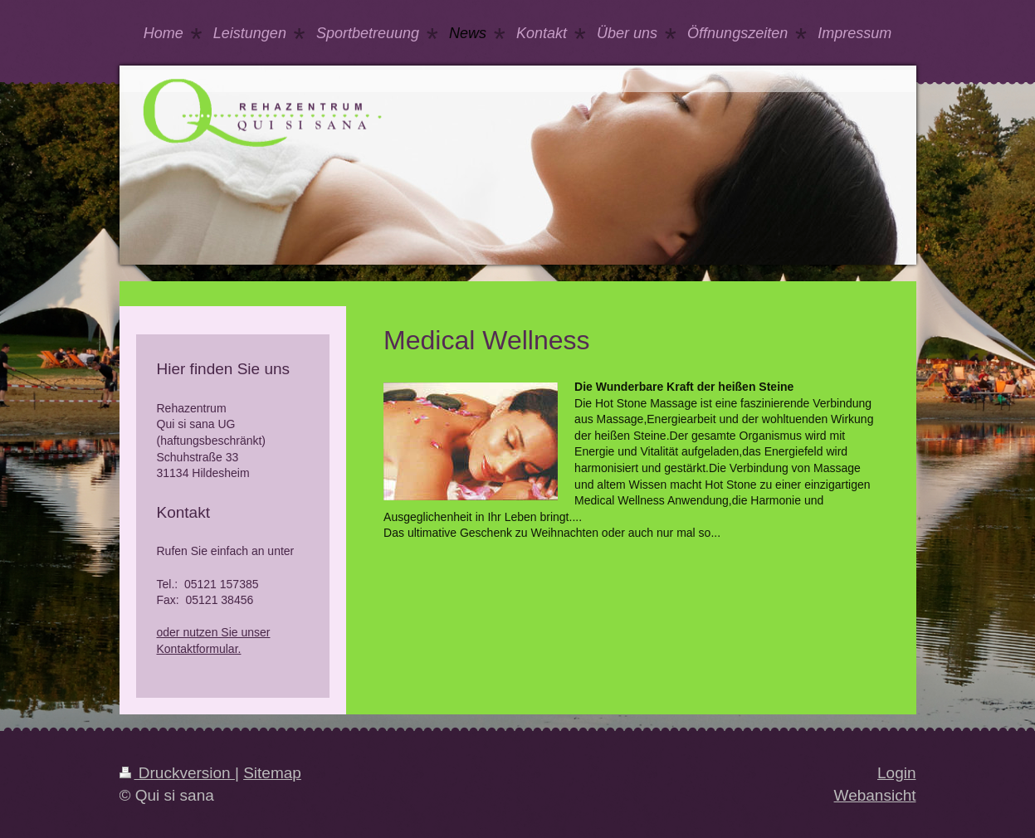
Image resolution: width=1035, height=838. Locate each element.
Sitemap (272, 773)
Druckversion (177, 773)
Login (896, 773)
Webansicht (875, 795)
